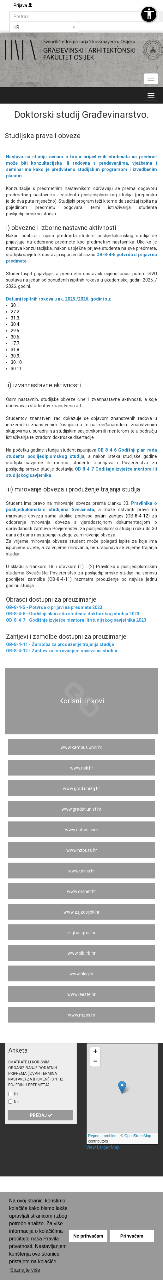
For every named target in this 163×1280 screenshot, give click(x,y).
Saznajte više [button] (25, 1270)
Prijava (23, 5)
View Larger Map (103, 1147)
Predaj (41, 1115)
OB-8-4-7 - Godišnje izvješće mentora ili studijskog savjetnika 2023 (76, 620)
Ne (16, 1101)
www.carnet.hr (81, 891)
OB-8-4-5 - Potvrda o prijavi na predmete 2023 (54, 607)
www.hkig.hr (81, 973)
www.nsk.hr (81, 767)
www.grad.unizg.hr (81, 788)
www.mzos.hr (81, 1014)
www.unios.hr (81, 870)
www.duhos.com (81, 829)
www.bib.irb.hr (82, 953)
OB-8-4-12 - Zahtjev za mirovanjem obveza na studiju (61, 650)
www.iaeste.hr (81, 994)
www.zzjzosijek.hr (81, 912)
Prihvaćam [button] (131, 1236)
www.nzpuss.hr (81, 850)
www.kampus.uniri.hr (81, 747)
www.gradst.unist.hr (81, 809)
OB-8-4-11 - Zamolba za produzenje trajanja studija (60, 644)
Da (16, 1094)
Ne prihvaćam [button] (88, 1236)
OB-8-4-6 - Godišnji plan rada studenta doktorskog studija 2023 (72, 613)
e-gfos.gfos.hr (81, 932)
